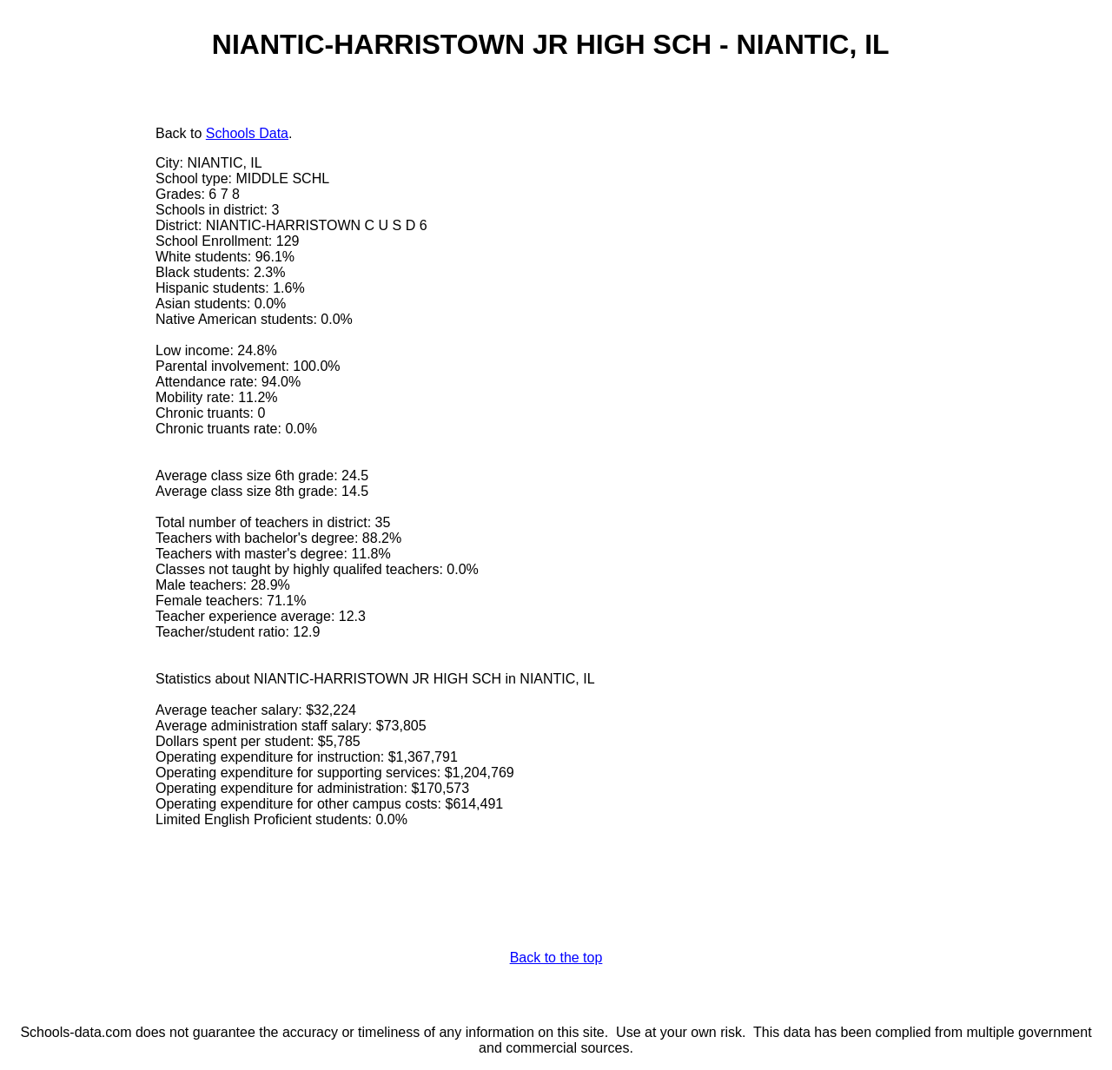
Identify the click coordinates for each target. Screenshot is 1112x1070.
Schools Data (247, 133)
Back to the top (556, 957)
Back (171, 133)
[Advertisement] (82, 388)
